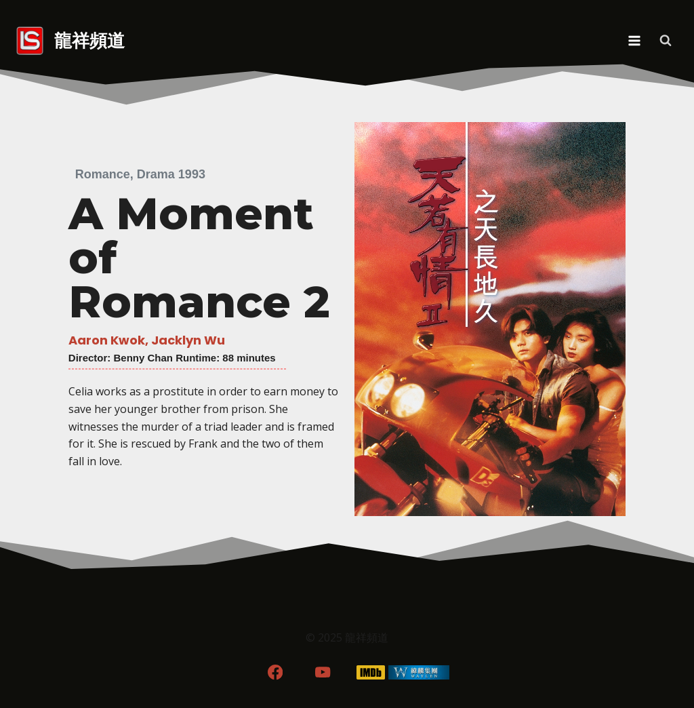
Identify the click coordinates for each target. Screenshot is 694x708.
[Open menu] (634, 40)
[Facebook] (275, 672)
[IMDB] (371, 672)
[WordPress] (419, 672)
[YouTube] (323, 672)
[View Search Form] (665, 40)
